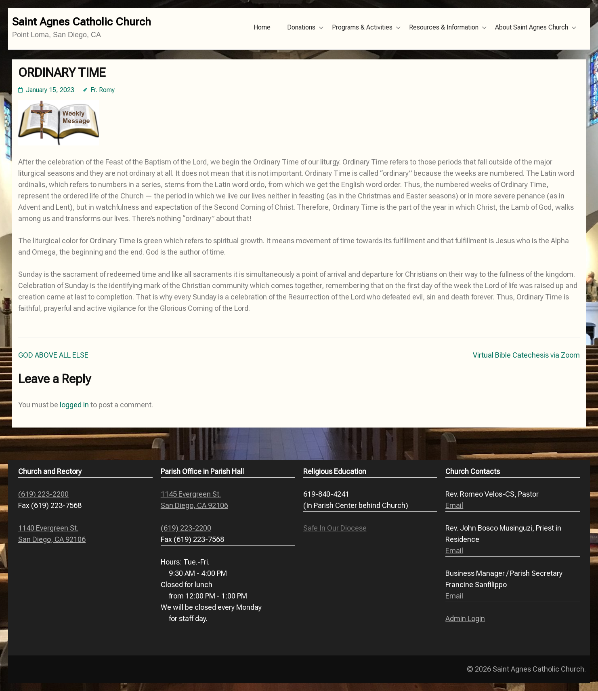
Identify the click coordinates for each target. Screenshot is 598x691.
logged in (74, 404)
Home (262, 27)
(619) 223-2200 (43, 494)
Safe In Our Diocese (335, 528)
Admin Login (465, 618)
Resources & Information (443, 27)
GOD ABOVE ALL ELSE (53, 355)
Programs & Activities (362, 27)
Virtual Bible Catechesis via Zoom (526, 355)
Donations (301, 27)
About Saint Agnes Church (531, 27)
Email (454, 505)
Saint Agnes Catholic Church (81, 21)
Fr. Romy (102, 90)
